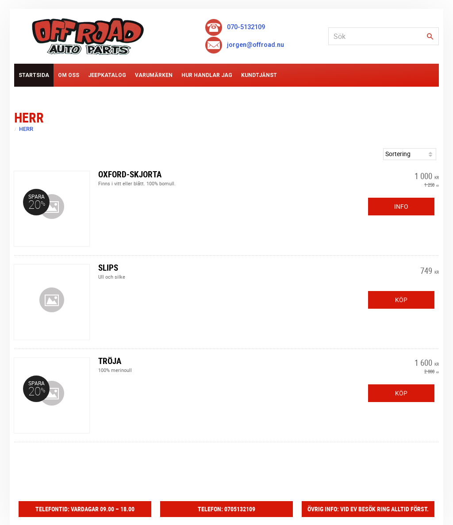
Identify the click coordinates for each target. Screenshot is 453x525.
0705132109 (239, 509)
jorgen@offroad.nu (244, 45)
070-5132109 (235, 27)
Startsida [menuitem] (34, 75)
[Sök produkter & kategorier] (383, 36)
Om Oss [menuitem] (68, 75)
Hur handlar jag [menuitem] (206, 75)
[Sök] (430, 37)
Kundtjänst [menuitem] (259, 75)
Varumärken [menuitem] (154, 75)
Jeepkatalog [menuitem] (107, 75)
